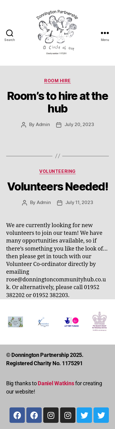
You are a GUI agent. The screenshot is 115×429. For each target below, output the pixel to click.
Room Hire (57, 80)
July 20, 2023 (79, 124)
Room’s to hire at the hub (57, 102)
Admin (43, 124)
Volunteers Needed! (57, 186)
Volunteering (57, 171)
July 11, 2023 (79, 202)
